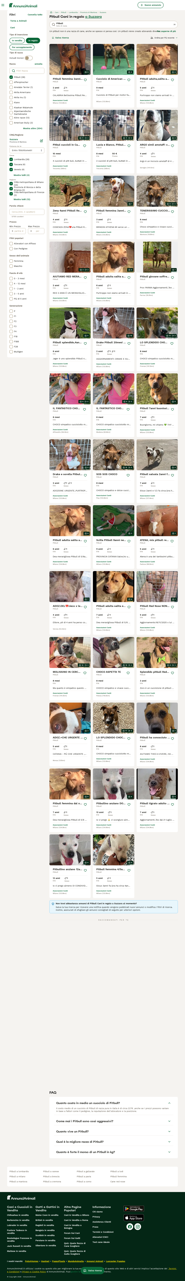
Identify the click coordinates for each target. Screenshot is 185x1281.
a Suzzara (93, 17)
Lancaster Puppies (115, 1261)
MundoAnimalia (76, 1261)
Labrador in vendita (17, 1225)
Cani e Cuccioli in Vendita (19, 1208)
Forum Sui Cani (72, 1233)
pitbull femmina (118, 1176)
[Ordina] (164, 38)
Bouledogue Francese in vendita (19, 1239)
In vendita (17, 40)
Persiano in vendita (45, 1240)
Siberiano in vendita (45, 1245)
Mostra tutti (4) (22, 175)
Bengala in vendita (45, 1230)
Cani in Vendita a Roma (76, 1220)
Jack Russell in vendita (19, 1246)
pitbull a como (84, 1181)
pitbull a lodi (116, 1171)
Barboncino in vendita (18, 1220)
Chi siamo (97, 1211)
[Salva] (85, 80)
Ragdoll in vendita (44, 1225)
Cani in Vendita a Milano (76, 1215)
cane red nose (117, 1181)
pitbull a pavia (84, 1176)
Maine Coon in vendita (46, 1215)
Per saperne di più (166, 31)
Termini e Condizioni (102, 1232)
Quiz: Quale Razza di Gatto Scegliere (74, 1252)
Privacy (96, 1217)
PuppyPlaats (58, 1261)
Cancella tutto (35, 14)
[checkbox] (11, 77)
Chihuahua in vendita (18, 1215)
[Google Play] (134, 1208)
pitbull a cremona (52, 1181)
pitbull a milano (17, 1176)
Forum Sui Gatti (72, 1238)
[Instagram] (137, 1226)
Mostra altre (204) (32, 128)
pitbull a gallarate (86, 1171)
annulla (38, 64)
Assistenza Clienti (101, 1222)
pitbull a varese (51, 1171)
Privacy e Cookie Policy (34, 1271)
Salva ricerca (60, 37)
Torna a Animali (18, 21)
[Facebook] (129, 1226)
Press (95, 1227)
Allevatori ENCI (100, 1237)
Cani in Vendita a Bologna (73, 1226)
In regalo (33, 40)
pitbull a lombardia (19, 1171)
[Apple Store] (133, 1217)
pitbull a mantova (18, 1181)
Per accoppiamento (22, 47)
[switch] (29, 58)
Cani (12, 27)
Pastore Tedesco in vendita (17, 1231)
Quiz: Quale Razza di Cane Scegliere (74, 1244)
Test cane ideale (101, 1242)
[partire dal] (19, 231)
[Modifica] (41, 141)
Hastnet (45, 1261)
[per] (38, 231)
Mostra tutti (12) (22, 199)
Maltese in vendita (16, 1251)
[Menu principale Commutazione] (3, 5)
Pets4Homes (31, 1261)
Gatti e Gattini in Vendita (47, 1208)
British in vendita (44, 1220)
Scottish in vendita (45, 1235)
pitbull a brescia (51, 1176)
